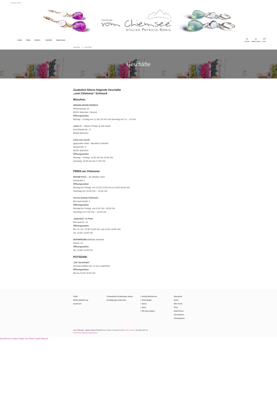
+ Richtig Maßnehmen (148, 296)
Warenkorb (178, 296)
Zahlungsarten (179, 318)
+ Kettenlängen (146, 300)
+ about (143, 307)
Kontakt (49, 40)
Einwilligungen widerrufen (116, 300)
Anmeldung (256, 40)
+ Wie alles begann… (148, 311)
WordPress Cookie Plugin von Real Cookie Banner (24, 338)
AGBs (75, 296)
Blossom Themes (129, 330)
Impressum (60, 40)
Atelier (37, 40)
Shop (28, 40)
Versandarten (179, 315)
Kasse (176, 300)
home (19, 40)
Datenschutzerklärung (89, 333)
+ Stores (143, 304)
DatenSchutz (179, 311)
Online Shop (16, 3)
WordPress (77, 333)
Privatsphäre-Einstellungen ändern (120, 296)
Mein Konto (178, 304)
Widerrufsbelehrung (80, 300)
